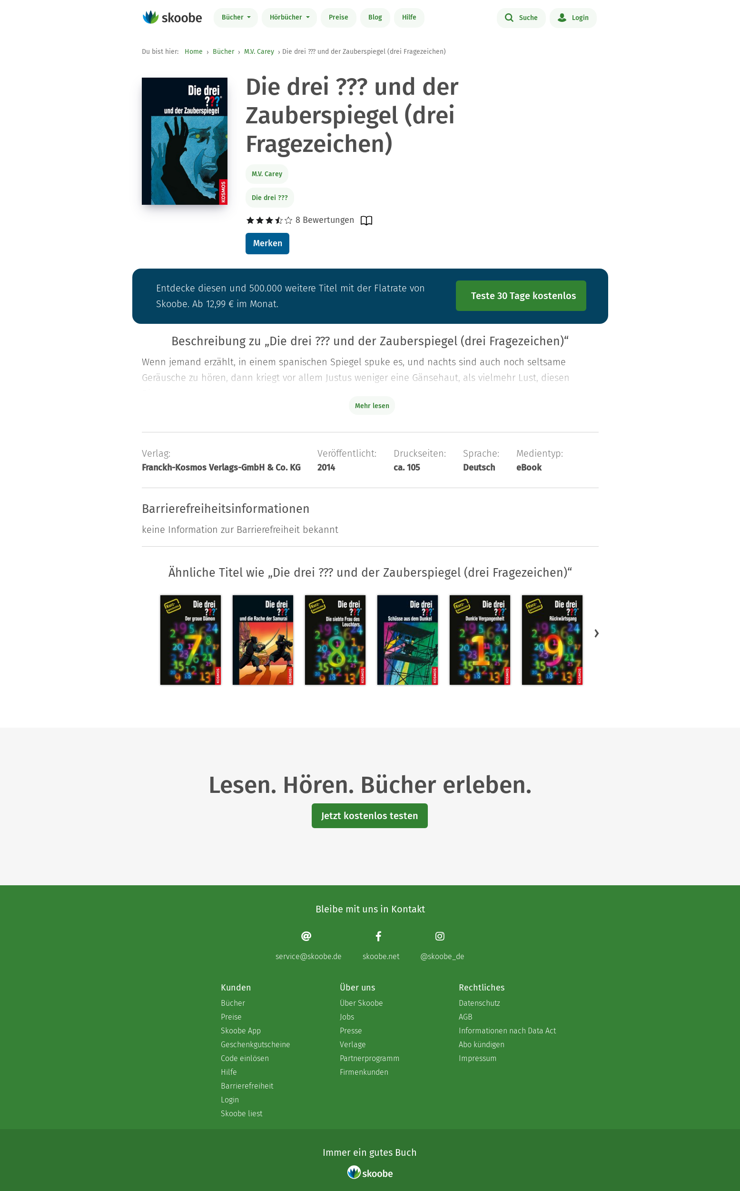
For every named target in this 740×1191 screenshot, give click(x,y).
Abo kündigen (481, 1044)
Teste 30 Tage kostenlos (523, 295)
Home (194, 52)
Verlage (353, 1044)
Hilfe (409, 17)
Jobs (347, 1016)
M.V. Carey (259, 52)
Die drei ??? (270, 198)
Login (573, 17)
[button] (596, 633)
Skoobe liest (241, 1113)
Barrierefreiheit (247, 1086)
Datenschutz (479, 1003)
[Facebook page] (381, 946)
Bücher (234, 17)
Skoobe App (241, 1030)
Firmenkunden (364, 1072)
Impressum (478, 1058)
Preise (338, 17)
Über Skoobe (361, 1003)
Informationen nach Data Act (507, 1030)
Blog (375, 17)
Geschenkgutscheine (255, 1044)
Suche (521, 17)
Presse (351, 1030)
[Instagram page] (442, 946)
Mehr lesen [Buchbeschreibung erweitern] (372, 406)
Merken (267, 243)
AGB (466, 1016)
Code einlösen (245, 1058)
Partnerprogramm (370, 1058)
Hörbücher (287, 17)
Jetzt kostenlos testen (369, 815)
